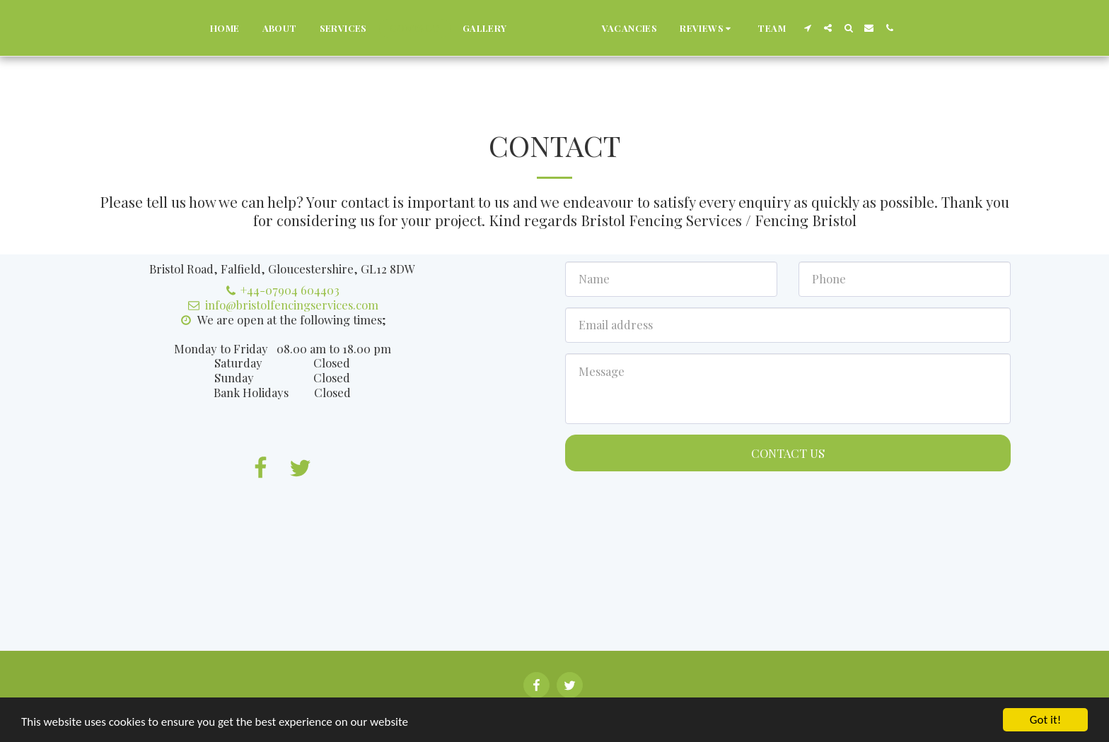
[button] (741, 27)
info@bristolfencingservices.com (282, 304)
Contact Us (788, 453)
